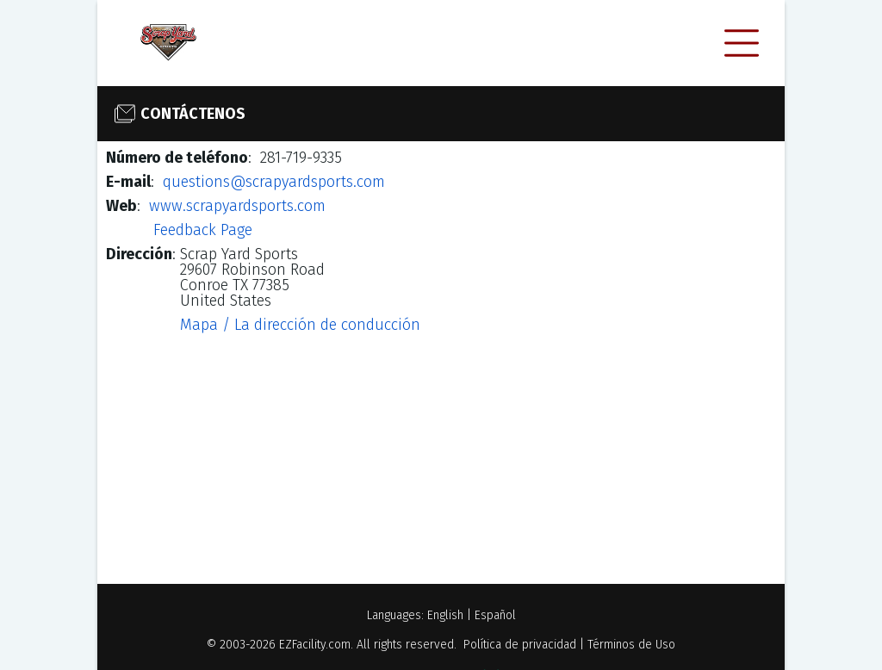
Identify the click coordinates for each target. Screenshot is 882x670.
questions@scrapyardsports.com (274, 181)
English (445, 615)
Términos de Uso (631, 644)
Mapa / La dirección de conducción (300, 324)
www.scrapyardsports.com (237, 205)
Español (495, 615)
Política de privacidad (519, 644)
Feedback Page (202, 229)
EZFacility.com (315, 644)
